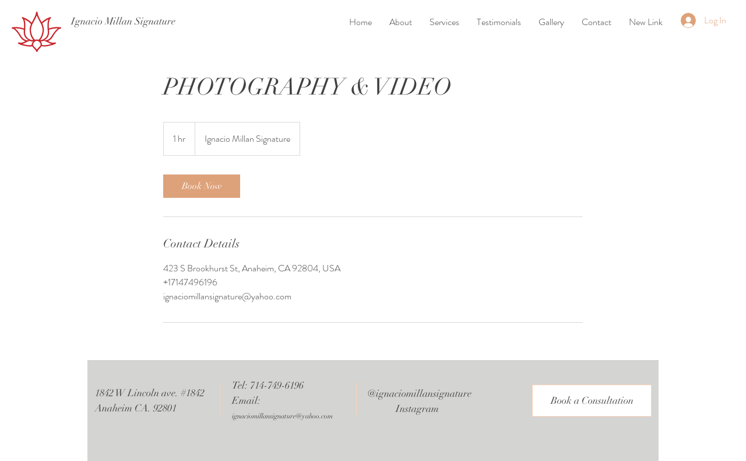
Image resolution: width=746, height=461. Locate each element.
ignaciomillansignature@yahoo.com (282, 416)
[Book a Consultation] (592, 401)
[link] (201, 186)
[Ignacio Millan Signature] (123, 21)
